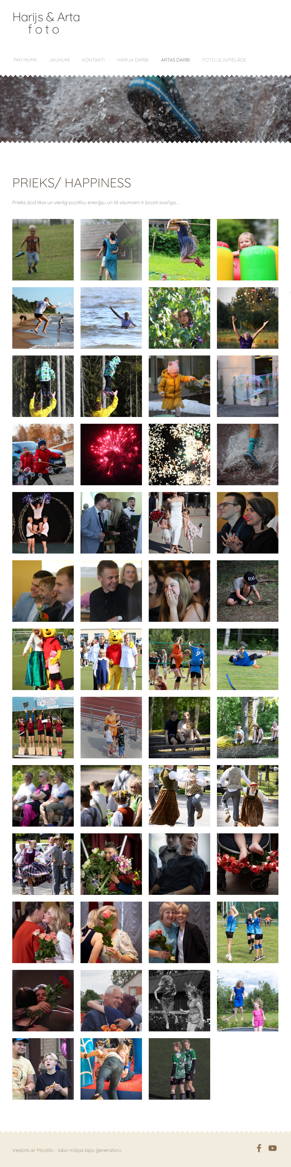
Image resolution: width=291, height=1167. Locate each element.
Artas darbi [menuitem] (175, 60)
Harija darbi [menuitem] (133, 60)
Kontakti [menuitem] (93, 60)
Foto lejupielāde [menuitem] (224, 60)
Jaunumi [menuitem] (59, 60)
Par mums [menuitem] (25, 60)
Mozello (45, 1150)
